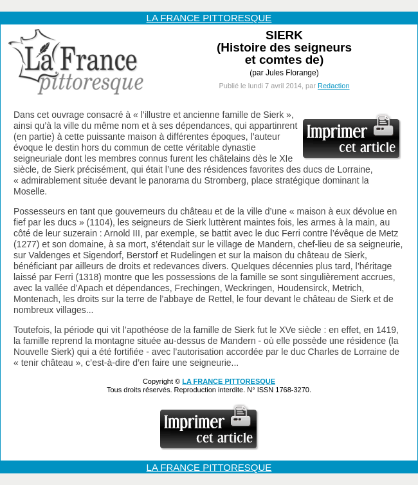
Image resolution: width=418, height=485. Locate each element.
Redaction (334, 86)
